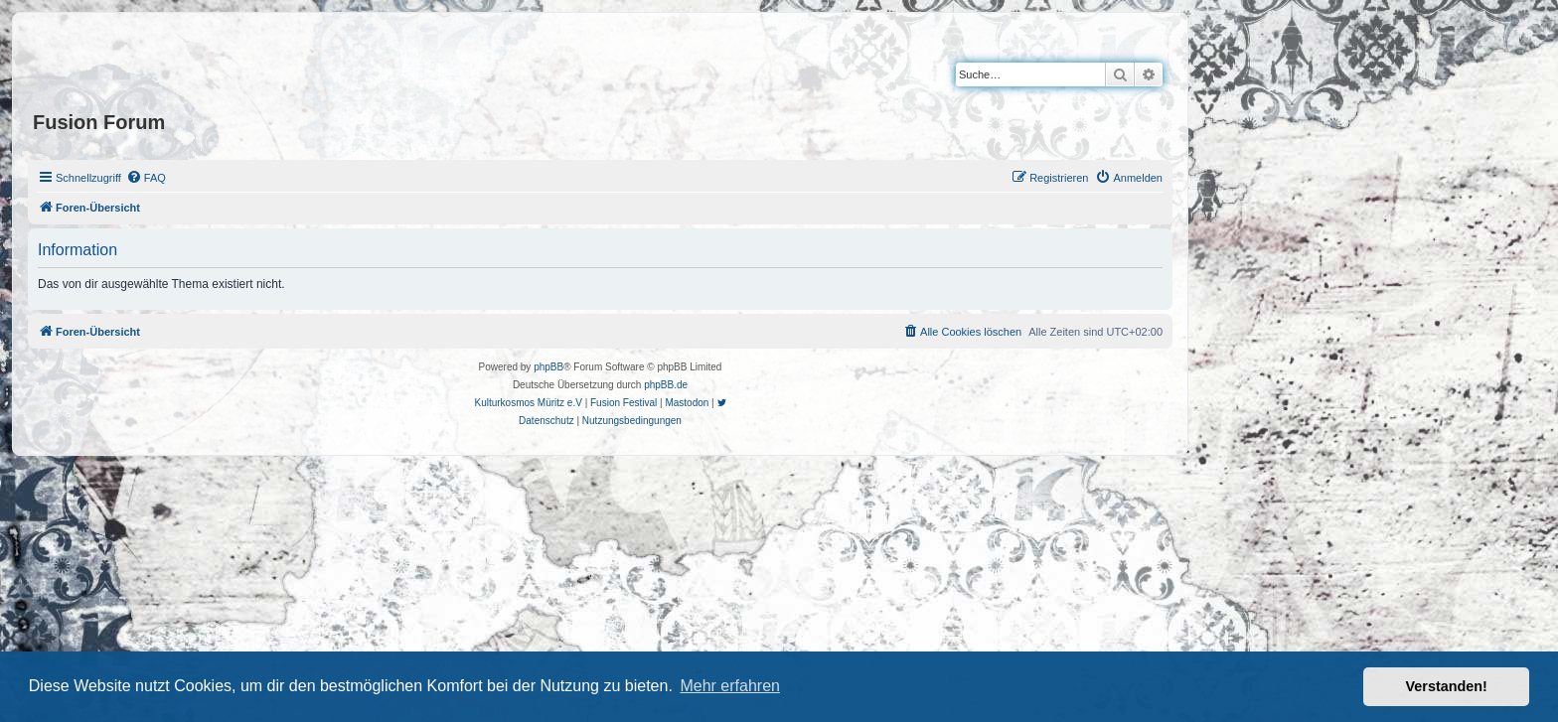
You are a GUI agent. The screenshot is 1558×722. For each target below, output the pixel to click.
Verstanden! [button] (1446, 686)
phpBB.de (666, 384)
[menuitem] (146, 178)
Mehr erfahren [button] (730, 685)
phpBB (548, 366)
